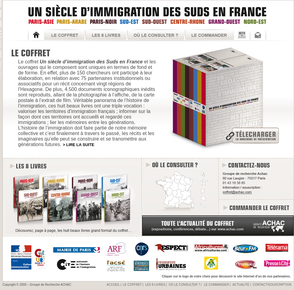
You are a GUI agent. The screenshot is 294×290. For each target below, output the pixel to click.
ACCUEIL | (114, 284)
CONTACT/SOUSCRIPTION (272, 284)
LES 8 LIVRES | (156, 284)
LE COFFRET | (133, 284)
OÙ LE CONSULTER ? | (185, 284)
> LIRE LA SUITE (78, 144)
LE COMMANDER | (217, 284)
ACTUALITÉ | (241, 284)
